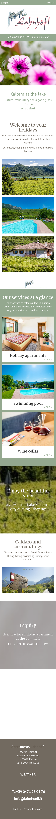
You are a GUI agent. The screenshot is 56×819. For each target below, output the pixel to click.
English (51, 2)
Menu (5, 2)
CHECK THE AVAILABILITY (28, 644)
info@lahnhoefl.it (41, 37)
